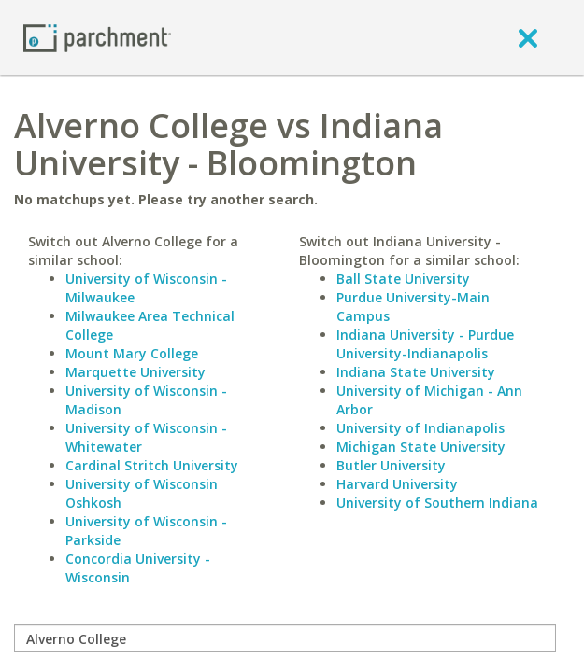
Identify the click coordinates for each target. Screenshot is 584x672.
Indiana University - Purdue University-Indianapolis (425, 344)
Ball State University (403, 278)
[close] (528, 37)
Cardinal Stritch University (151, 465)
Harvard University (397, 484)
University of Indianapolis (420, 428)
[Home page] (97, 37)
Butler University (391, 465)
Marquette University (135, 372)
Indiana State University (415, 372)
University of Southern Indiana (437, 502)
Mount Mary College (131, 353)
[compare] (285, 638)
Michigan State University (421, 446)
